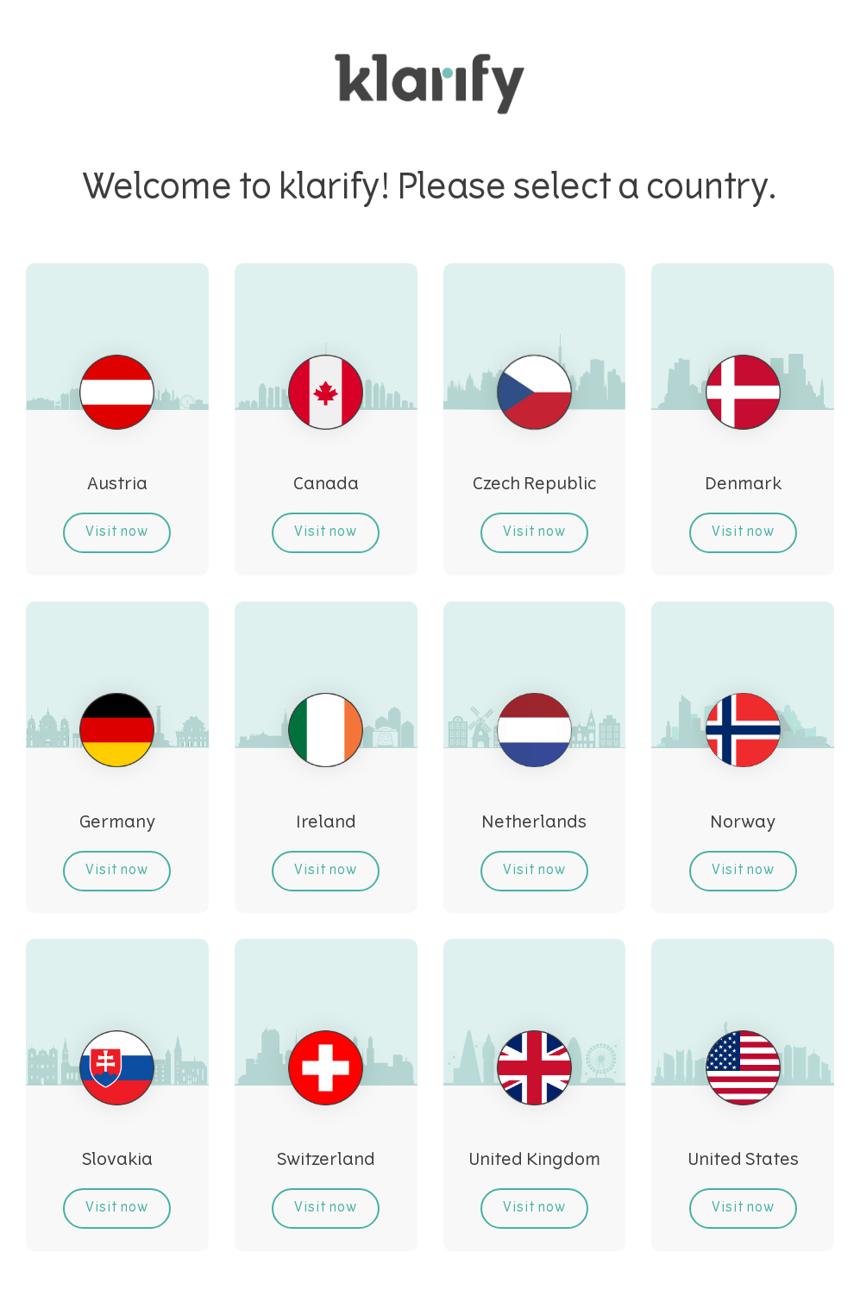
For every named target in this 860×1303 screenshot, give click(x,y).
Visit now (116, 532)
